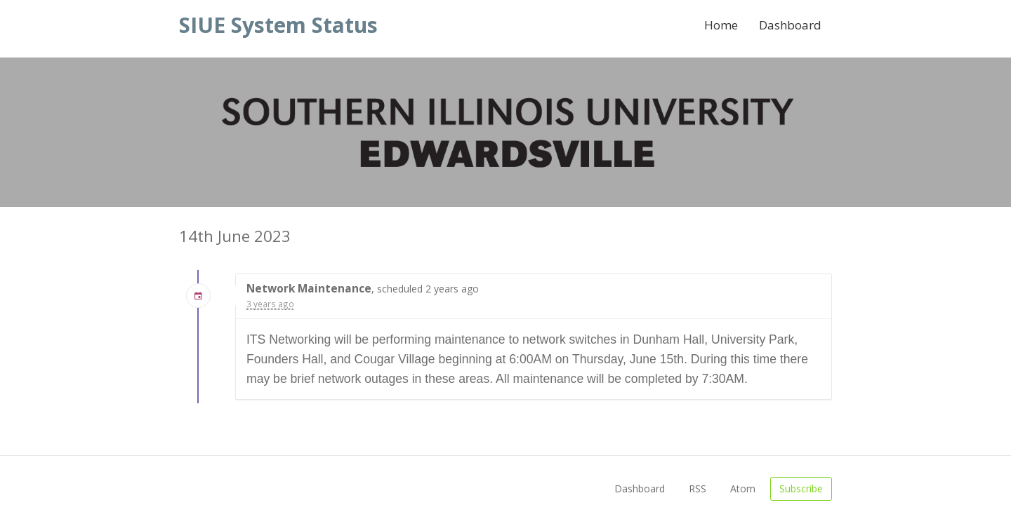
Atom (742, 488)
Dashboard (790, 25)
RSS (697, 488)
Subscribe (801, 488)
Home (721, 25)
